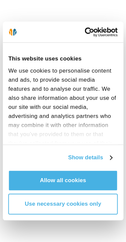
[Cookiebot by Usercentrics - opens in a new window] (89, 32)
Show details (85, 157)
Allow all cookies (63, 180)
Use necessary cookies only (63, 204)
